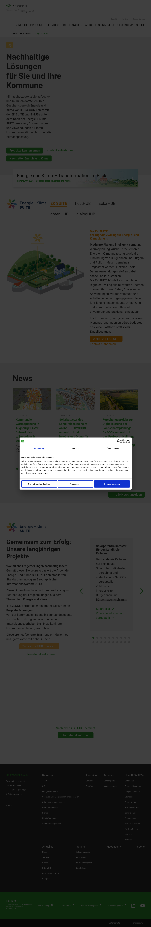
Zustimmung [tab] (38, 448)
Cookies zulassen (112, 484)
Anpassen (76, 484)
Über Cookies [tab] (113, 448)
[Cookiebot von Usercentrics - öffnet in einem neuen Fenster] (119, 441)
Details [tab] (75, 448)
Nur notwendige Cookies (39, 484)
